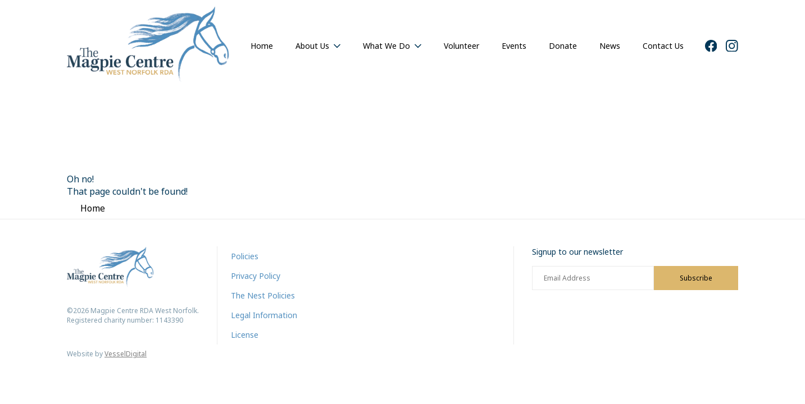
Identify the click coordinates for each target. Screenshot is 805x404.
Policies (244, 256)
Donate (563, 45)
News (609, 45)
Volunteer (461, 45)
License (244, 334)
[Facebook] (711, 46)
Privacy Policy (255, 275)
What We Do (386, 45)
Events (514, 45)
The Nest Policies (263, 295)
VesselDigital (125, 354)
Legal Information (264, 315)
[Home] (148, 46)
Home (262, 45)
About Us (312, 45)
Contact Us (663, 45)
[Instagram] (732, 46)
